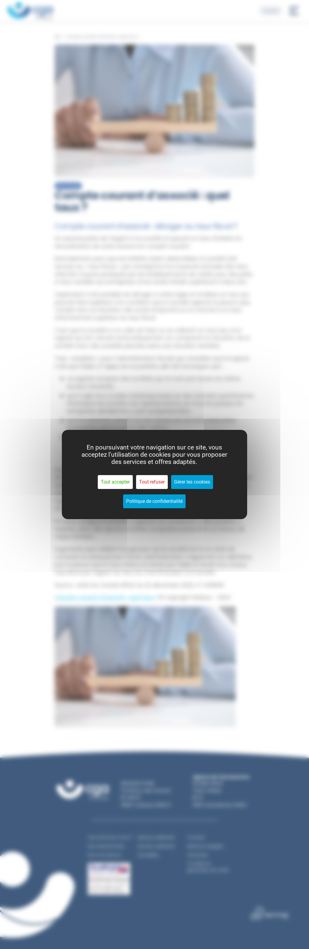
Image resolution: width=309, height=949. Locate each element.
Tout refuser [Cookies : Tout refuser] (152, 482)
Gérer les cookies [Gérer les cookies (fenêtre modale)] (192, 482)
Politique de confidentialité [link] (154, 501)
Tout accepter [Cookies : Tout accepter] (115, 482)
